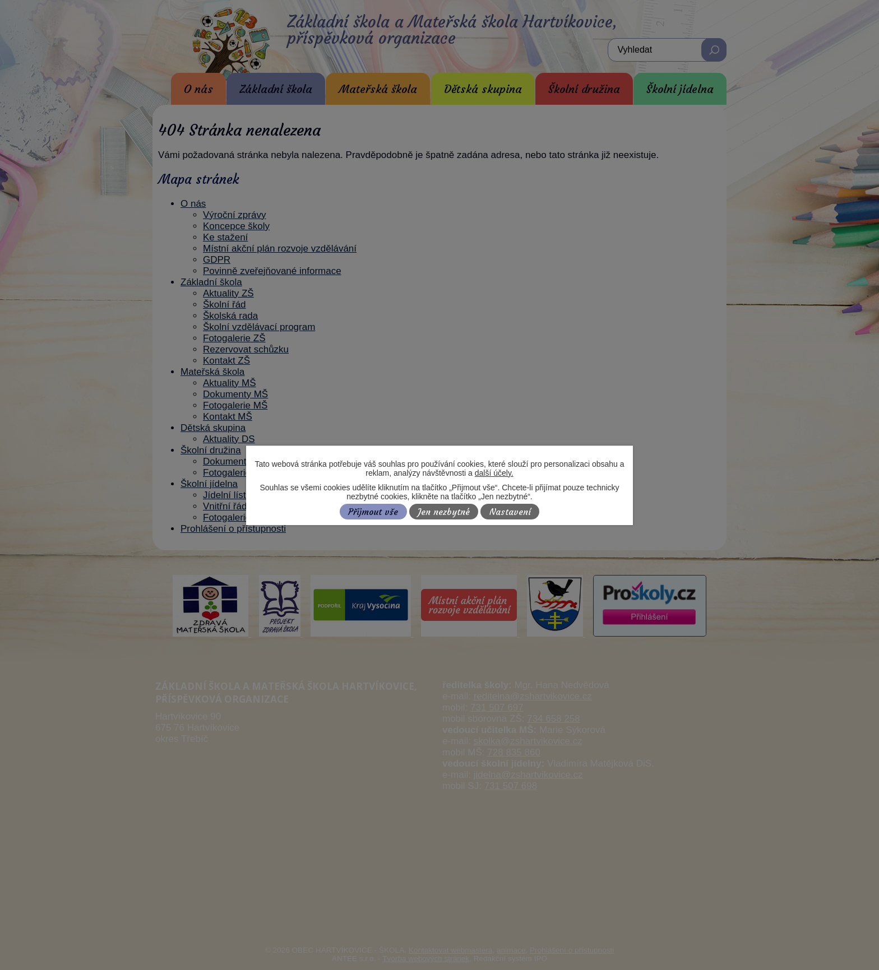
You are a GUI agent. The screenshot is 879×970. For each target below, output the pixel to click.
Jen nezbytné (444, 512)
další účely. (494, 472)
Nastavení (510, 512)
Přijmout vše (373, 512)
